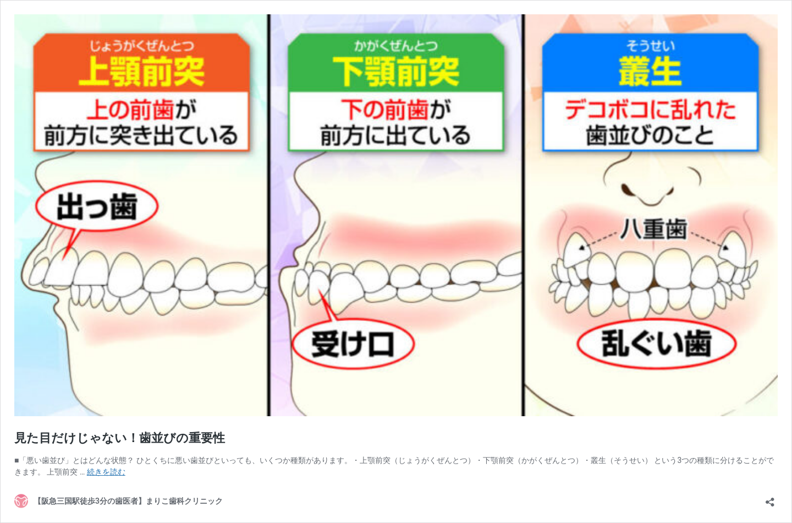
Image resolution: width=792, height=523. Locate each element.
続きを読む (106, 471)
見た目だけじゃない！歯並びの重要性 (125, 438)
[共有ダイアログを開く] (770, 498)
